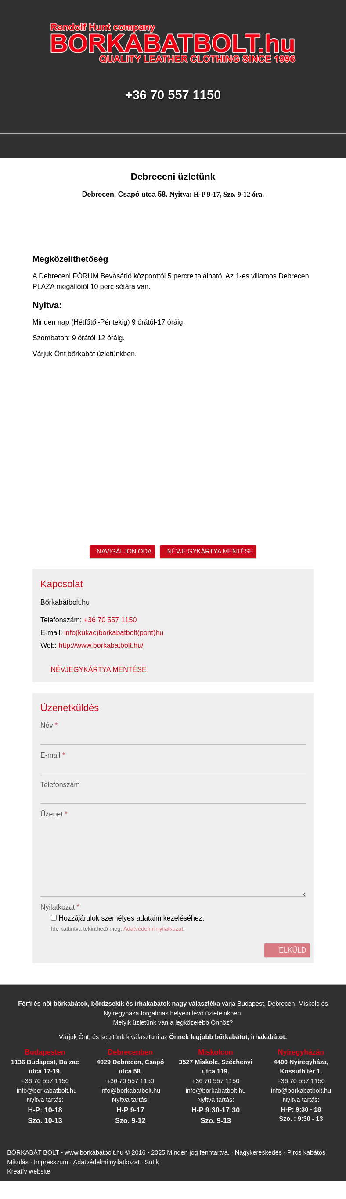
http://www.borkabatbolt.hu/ (59, 432)
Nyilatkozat (23, 698)
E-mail (16, 596)
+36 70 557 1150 (66, 416)
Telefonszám (22, 613)
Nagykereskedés (262, 1060)
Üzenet (16, 630)
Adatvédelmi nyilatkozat (120, 722)
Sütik (142, 1068)
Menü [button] (29, 190)
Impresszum (45, 1068)
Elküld (15, 737)
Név (12, 579)
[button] (49, 213)
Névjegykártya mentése (37, 440)
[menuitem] (37, 205)
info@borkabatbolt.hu (58, 424)
